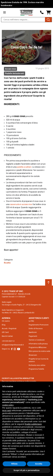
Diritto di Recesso (36, 329)
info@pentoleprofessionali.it (13, 345)
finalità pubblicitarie (33, 424)
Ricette (7, 263)
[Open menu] (4, 12)
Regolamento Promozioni (39, 325)
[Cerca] (48, 19)
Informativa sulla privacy (38, 344)
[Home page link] (26, 12)
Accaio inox (10, 69)
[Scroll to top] (48, 282)
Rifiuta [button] (14, 464)
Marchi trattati (7, 336)
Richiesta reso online (37, 365)
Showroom (33, 355)
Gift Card (5, 332)
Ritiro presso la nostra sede (39, 351)
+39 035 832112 (8, 341)
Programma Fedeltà (36, 369)
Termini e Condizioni (37, 340)
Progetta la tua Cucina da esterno (38, 360)
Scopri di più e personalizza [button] (26, 470)
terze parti (6, 410)
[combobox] (26, 19)
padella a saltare (24, 167)
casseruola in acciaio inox (21, 204)
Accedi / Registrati (9, 329)
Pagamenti (33, 336)
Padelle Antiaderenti (14, 73)
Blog (3, 325)
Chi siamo (6, 321)
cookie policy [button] (7, 405)
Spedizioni (33, 332)
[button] (49, 386)
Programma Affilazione (37, 347)
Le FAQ (31, 321)
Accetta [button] (38, 464)
